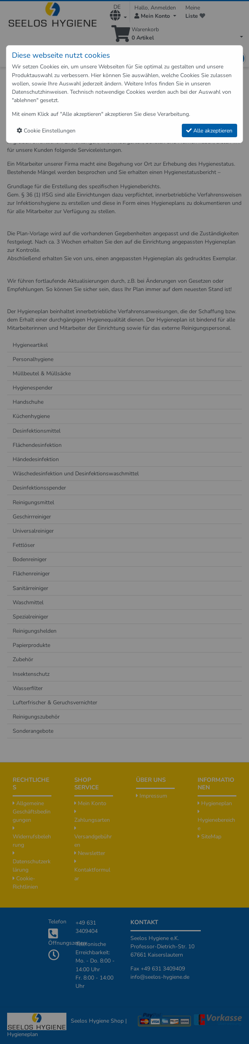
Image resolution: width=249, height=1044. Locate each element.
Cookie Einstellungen (46, 130)
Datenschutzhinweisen (39, 92)
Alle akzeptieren (209, 130)
